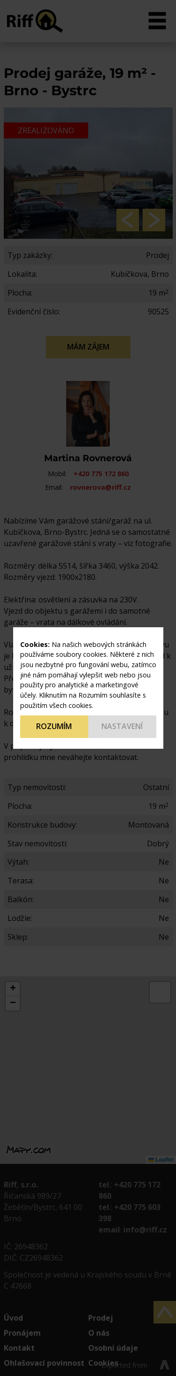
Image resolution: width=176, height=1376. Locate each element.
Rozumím (54, 726)
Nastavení (122, 726)
